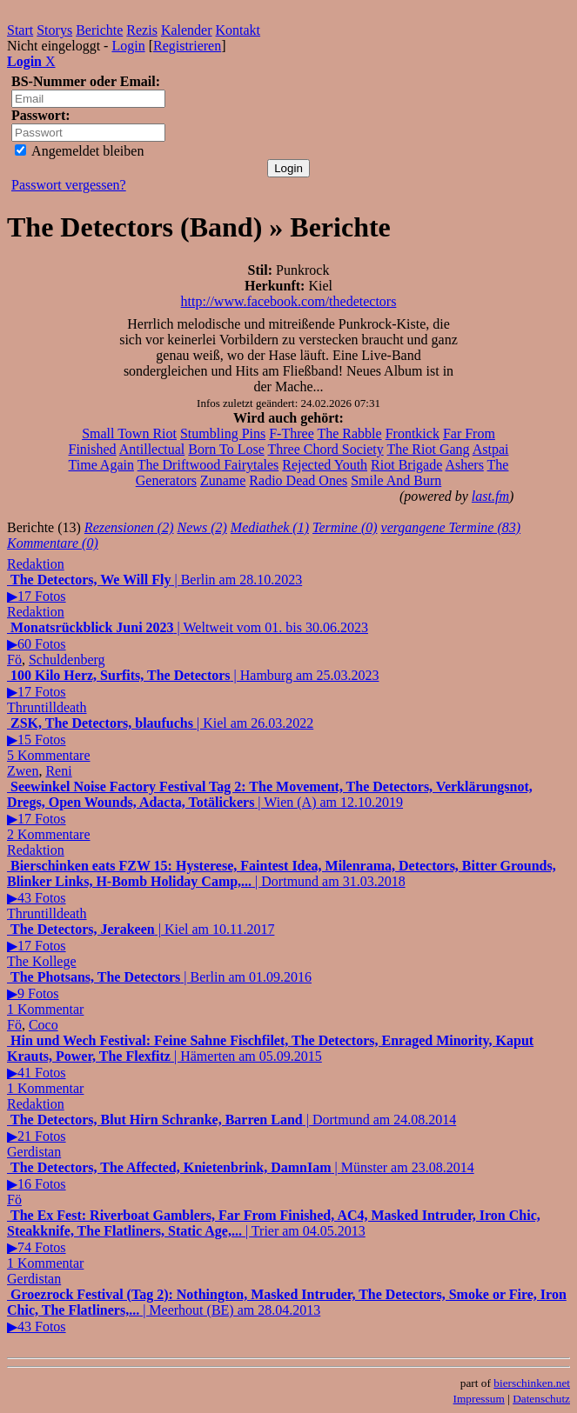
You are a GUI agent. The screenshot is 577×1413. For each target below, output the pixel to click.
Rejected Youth (324, 464)
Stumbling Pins (222, 433)
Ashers (464, 464)
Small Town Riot (129, 433)
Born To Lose (226, 449)
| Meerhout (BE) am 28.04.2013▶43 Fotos (287, 1310)
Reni (58, 770)
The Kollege (42, 961)
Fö (14, 659)
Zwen (22, 770)
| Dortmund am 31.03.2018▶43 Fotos (281, 881)
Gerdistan (34, 1151)
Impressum (479, 1398)
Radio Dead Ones (298, 480)
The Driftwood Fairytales (208, 464)
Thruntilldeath (47, 707)
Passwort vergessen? (68, 184)
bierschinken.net (531, 1383)
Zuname (222, 480)
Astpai (491, 449)
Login (127, 45)
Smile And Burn (396, 480)
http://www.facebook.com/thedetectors (289, 301)
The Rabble (349, 433)
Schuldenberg (67, 659)
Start (20, 30)
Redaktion (35, 564)
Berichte (99, 30)
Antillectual (152, 449)
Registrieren (187, 45)
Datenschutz (541, 1398)
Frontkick (412, 433)
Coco (43, 1024)
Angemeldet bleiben (79, 150)
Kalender (186, 30)
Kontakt (238, 30)
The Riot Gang (427, 449)
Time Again (101, 464)
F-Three (291, 433)
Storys (54, 30)
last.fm (490, 496)
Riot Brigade (406, 464)
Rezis (142, 30)
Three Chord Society (325, 449)
